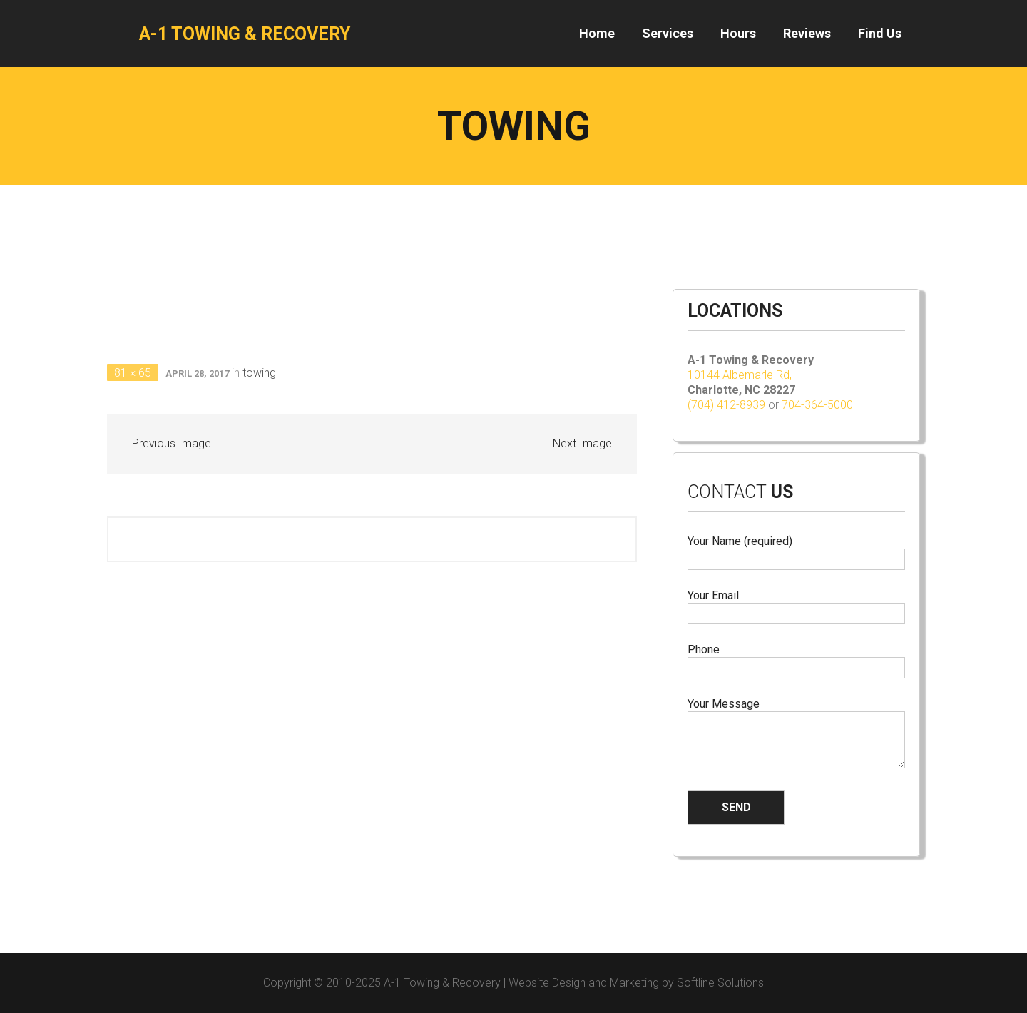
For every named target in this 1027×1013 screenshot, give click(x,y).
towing (259, 373)
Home (597, 33)
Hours (738, 33)
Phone (796, 659)
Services (667, 33)
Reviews (807, 33)
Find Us (879, 33)
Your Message (796, 734)
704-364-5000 (817, 405)
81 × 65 (132, 373)
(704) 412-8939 (726, 405)
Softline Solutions (720, 982)
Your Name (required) (796, 550)
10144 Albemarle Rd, (741, 375)
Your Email (796, 605)
